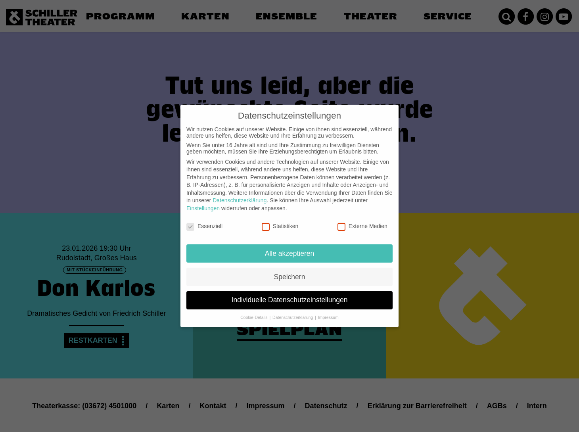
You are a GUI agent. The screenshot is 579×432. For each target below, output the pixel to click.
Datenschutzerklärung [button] (293, 312)
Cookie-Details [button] (254, 312)
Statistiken (280, 220)
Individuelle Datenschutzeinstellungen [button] (290, 295)
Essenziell (204, 220)
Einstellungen (203, 203)
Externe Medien (362, 220)
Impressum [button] (328, 312)
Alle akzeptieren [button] (289, 248)
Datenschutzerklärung (239, 195)
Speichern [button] (289, 271)
